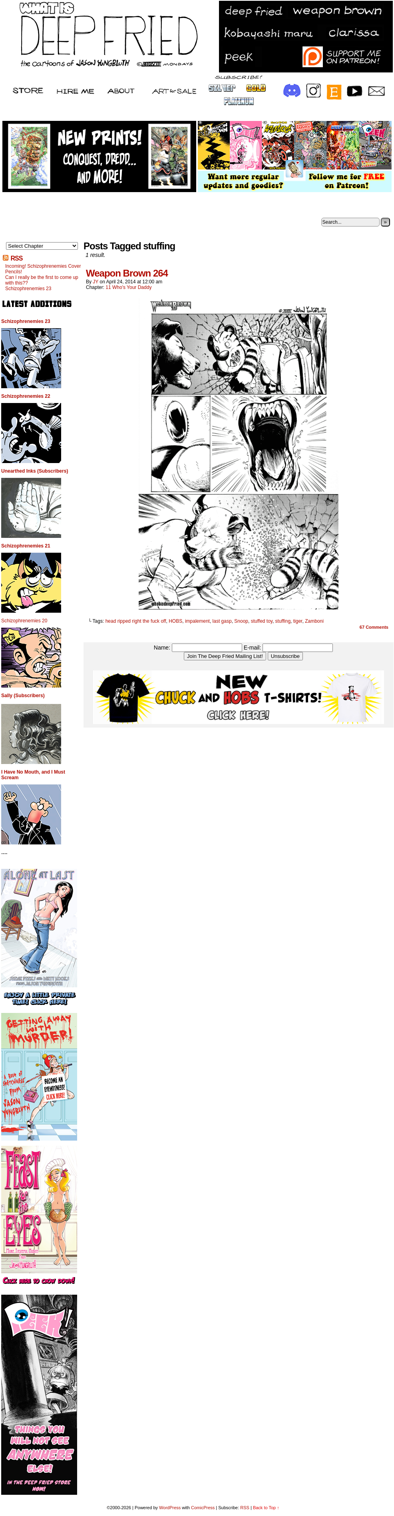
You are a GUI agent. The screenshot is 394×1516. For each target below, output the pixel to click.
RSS (16, 258)
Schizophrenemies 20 (24, 621)
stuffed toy (262, 621)
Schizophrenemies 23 (28, 288)
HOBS (175, 621)
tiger (297, 621)
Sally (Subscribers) (23, 695)
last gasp (222, 621)
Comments (374, 627)
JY (95, 282)
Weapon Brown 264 (127, 273)
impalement (197, 621)
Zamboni (314, 621)
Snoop (241, 621)
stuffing (283, 621)
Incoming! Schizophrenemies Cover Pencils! (43, 269)
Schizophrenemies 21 (25, 546)
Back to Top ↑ (266, 1507)
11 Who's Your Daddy (128, 287)
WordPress (170, 1507)
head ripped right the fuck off (135, 621)
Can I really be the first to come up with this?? (41, 280)
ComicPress (203, 1507)
